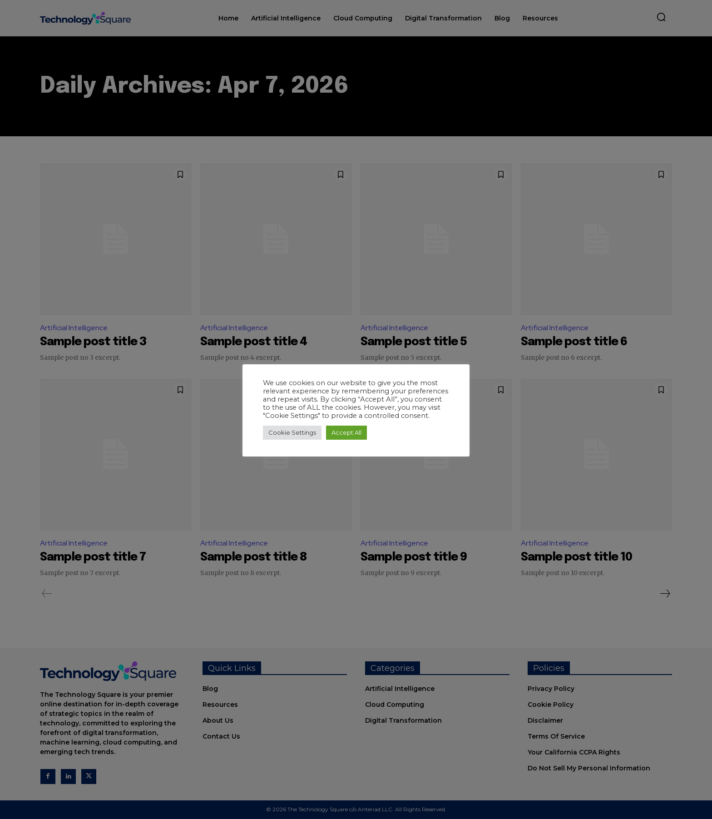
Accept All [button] (346, 432)
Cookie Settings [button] (292, 432)
